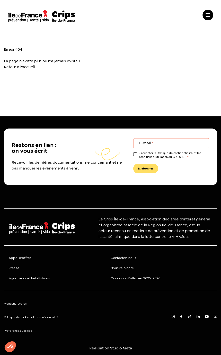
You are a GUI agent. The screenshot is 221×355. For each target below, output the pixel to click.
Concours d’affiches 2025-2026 (135, 278)
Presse (14, 268)
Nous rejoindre (122, 268)
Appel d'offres (20, 258)
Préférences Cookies (18, 331)
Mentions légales (15, 304)
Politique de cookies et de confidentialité (31, 317)
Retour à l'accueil (19, 66)
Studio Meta (121, 348)
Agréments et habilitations (29, 278)
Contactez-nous (123, 258)
